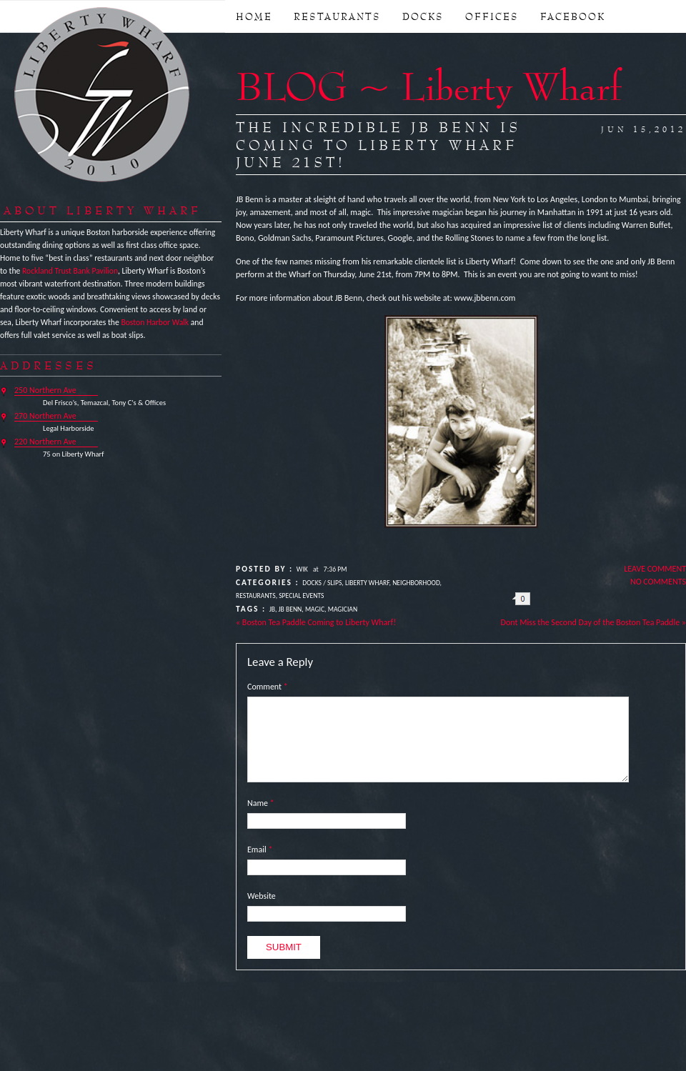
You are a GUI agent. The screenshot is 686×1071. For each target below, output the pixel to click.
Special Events (301, 596)
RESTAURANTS (337, 16)
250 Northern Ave (45, 390)
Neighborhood (415, 583)
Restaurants (256, 596)
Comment (267, 687)
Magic (314, 609)
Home (254, 16)
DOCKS (423, 16)
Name (260, 803)
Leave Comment (655, 569)
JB (272, 609)
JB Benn (290, 609)
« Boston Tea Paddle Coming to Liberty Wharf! (316, 622)
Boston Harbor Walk (155, 322)
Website (261, 896)
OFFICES (492, 16)
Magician (342, 609)
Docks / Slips (322, 583)
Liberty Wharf (103, 95)
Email (259, 850)
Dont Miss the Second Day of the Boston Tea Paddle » (593, 622)
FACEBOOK (572, 16)
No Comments (658, 582)
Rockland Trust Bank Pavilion (70, 271)
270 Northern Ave (45, 416)
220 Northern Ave (45, 442)
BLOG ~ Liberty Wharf (429, 85)
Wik (302, 569)
